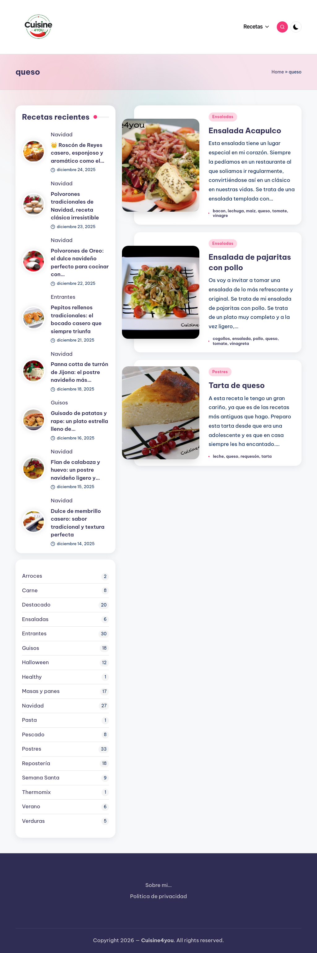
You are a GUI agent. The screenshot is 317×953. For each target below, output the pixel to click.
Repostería (36, 763)
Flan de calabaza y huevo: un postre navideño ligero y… (75, 470)
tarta (266, 456)
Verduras (33, 821)
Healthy (32, 676)
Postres (220, 371)
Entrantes (63, 296)
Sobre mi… (158, 885)
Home (277, 72)
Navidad (61, 134)
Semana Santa (40, 777)
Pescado (33, 734)
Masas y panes (41, 691)
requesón (250, 456)
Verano (31, 806)
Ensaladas (222, 116)
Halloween (35, 662)
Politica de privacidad (158, 896)
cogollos (221, 338)
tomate (279, 210)
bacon (219, 210)
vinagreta (239, 343)
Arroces (32, 575)
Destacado (36, 604)
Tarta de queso (237, 385)
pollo (258, 338)
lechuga (236, 210)
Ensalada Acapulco (245, 130)
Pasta (29, 720)
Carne (30, 590)
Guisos (59, 402)
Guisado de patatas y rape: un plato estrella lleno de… (79, 421)
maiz (250, 210)
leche (218, 456)
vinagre (220, 215)
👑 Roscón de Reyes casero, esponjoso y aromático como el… (77, 153)
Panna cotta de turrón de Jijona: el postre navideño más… (79, 372)
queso (264, 210)
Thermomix (36, 792)
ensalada (241, 338)
